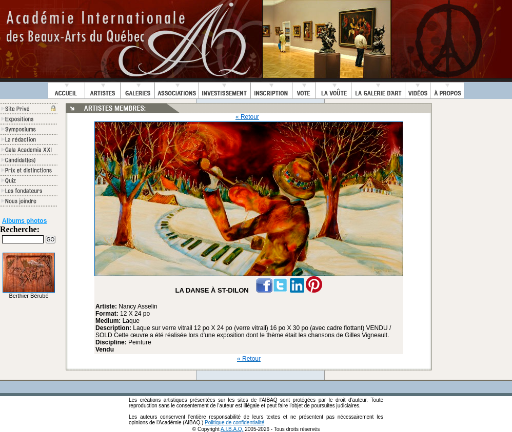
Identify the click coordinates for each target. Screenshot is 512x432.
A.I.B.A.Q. (232, 429)
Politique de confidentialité (234, 422)
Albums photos (24, 220)
